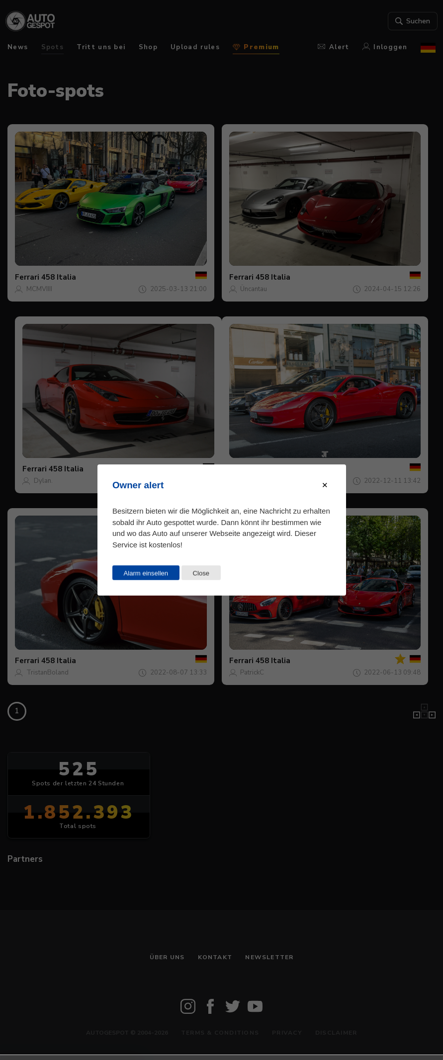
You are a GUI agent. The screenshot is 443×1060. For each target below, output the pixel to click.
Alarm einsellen (145, 573)
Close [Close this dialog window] (200, 573)
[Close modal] (325, 485)
